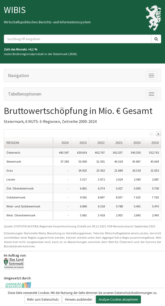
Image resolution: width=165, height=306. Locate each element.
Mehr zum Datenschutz (43, 299)
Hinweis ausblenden (78, 299)
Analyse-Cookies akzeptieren (118, 299)
